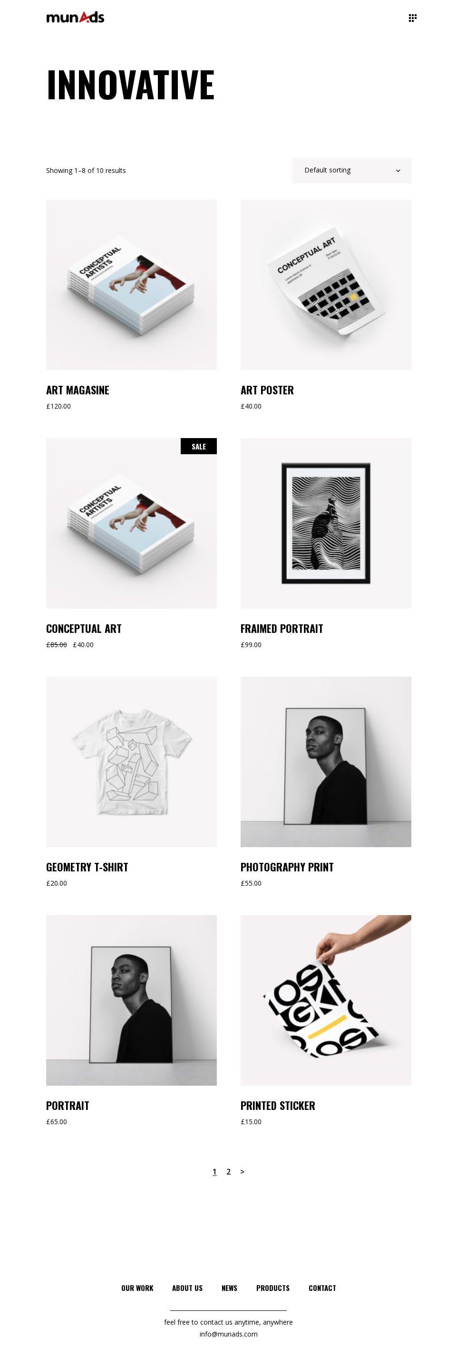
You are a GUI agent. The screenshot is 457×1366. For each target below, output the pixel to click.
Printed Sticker (278, 1105)
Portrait (67, 1105)
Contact (322, 1287)
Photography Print (287, 866)
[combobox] (351, 170)
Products (273, 1287)
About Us (187, 1287)
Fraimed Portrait (282, 628)
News (229, 1287)
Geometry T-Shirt (87, 866)
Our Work (137, 1287)
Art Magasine (77, 389)
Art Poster (267, 389)
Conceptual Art (84, 628)
